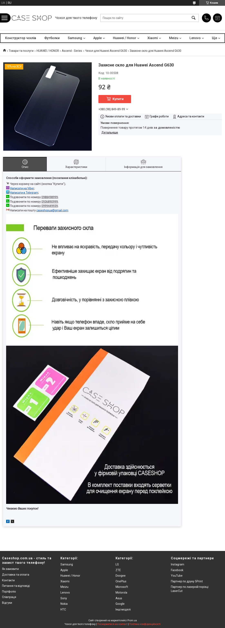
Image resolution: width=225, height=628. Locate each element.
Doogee (121, 575)
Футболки (52, 38)
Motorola (121, 592)
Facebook (177, 570)
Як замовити (10, 569)
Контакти (8, 580)
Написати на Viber (22, 188)
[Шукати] (193, 18)
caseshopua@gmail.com (52, 210)
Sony (63, 598)
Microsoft (122, 586)
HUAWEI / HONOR (48, 50)
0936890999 (49, 201)
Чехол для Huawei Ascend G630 (106, 50)
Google (120, 603)
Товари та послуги (21, 50)
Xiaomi (152, 38)
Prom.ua (132, 620)
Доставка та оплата (15, 574)
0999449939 (49, 205)
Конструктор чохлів (20, 38)
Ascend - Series (72, 50)
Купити (118, 99)
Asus (119, 598)
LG (117, 564)
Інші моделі (123, 609)
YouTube (177, 575)
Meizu (173, 38)
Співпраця (9, 597)
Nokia (64, 603)
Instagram (177, 564)
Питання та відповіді (16, 585)
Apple (97, 38)
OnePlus (121, 581)
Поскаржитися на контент (112, 624)
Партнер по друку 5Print (187, 581)
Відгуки (7, 602)
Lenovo (195, 38)
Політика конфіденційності (144, 624)
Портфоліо (9, 591)
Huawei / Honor (124, 38)
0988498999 (49, 197)
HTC (63, 609)
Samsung (75, 38)
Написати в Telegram (24, 192)
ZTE (118, 570)
